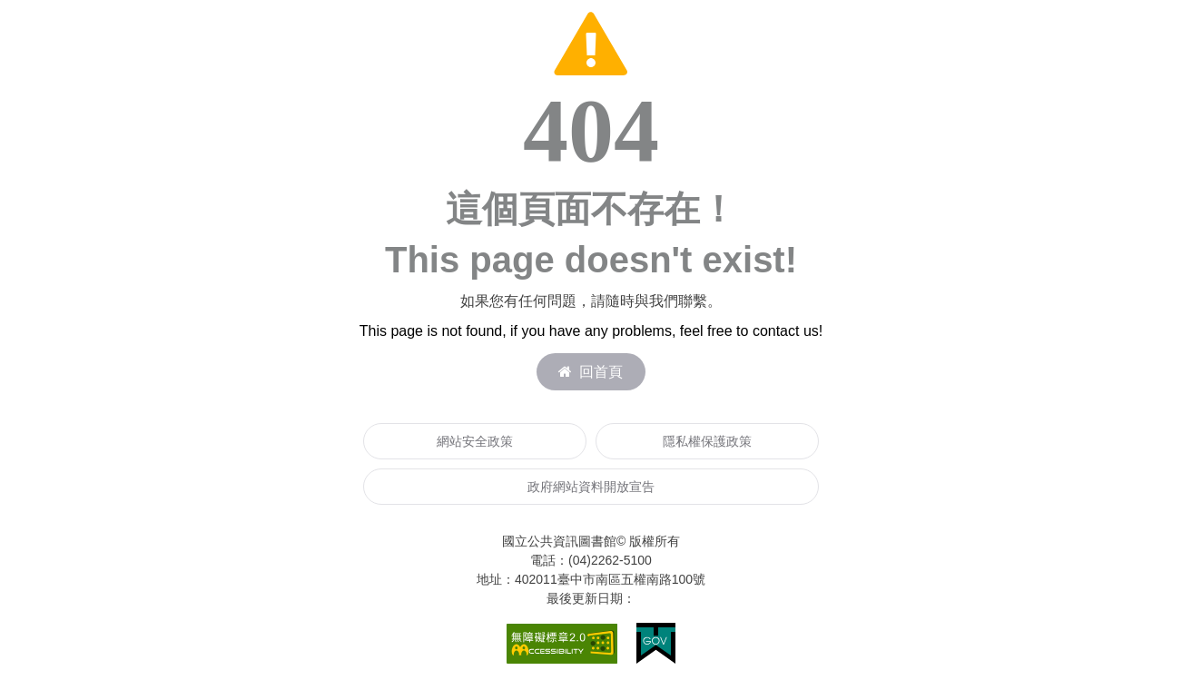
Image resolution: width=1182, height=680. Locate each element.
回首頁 (590, 371)
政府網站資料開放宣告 (591, 486)
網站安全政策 (475, 441)
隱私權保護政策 (707, 441)
